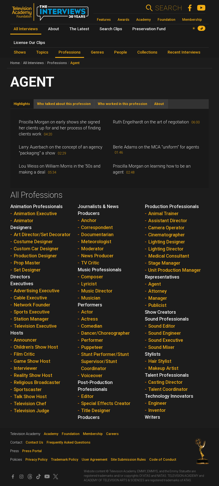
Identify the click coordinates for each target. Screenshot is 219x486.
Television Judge (31, 410)
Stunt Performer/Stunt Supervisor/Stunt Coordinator (105, 361)
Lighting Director (165, 249)
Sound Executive (165, 340)
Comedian (91, 326)
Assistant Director (167, 220)
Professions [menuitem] (70, 52)
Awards (123, 20)
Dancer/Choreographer (105, 333)
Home (15, 63)
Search (168, 8)
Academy (143, 20)
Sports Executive (32, 312)
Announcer (25, 340)
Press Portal (32, 451)
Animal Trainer (163, 213)
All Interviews (33, 63)
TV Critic (90, 263)
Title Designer (95, 410)
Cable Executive (30, 297)
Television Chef (30, 403)
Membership (192, 20)
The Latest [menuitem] (79, 29)
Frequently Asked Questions (68, 442)
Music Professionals (99, 269)
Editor (87, 396)
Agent (75, 63)
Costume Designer (33, 241)
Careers (112, 434)
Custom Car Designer (36, 248)
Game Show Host (32, 361)
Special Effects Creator (105, 403)
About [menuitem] (53, 29)
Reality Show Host (33, 375)
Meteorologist (96, 241)
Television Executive (35, 326)
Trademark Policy (64, 460)
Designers (21, 227)
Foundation (166, 20)
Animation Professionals (36, 206)
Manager (157, 298)
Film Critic (24, 354)
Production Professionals (172, 206)
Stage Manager (164, 263)
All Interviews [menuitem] (26, 29)
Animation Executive (35, 213)
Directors (20, 276)
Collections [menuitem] (147, 52)
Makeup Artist (163, 368)
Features (104, 20)
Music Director (96, 291)
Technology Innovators (169, 396)
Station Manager (31, 319)
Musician (90, 298)
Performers (90, 305)
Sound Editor (161, 326)
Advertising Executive (36, 290)
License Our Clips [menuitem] (29, 42)
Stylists (153, 354)
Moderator (92, 248)
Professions (57, 63)
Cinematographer (166, 234)
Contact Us (34, 442)
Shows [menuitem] (20, 52)
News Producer (97, 255)
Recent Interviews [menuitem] (184, 52)
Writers (152, 417)
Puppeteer (92, 347)
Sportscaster (28, 389)
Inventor (157, 410)
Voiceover (91, 375)
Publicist (157, 305)
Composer (92, 276)
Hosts (16, 333)
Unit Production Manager (174, 270)
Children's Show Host (36, 347)
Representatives (162, 277)
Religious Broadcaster (37, 382)
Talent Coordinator (168, 389)
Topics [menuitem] (42, 52)
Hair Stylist (159, 361)
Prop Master (27, 263)
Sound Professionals (167, 319)
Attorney (157, 291)
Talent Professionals (167, 375)
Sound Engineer (164, 333)
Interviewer (25, 368)
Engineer (157, 403)
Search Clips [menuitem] (110, 29)
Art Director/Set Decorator (42, 234)
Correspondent (97, 227)
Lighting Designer (166, 241)
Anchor (88, 220)
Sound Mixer (161, 347)
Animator (23, 220)
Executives (21, 283)
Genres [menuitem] (97, 52)
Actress (89, 319)
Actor (87, 312)
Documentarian (97, 234)
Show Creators (160, 312)
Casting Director (165, 382)
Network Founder (32, 305)
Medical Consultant (168, 256)
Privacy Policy (36, 460)
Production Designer (35, 255)
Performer (92, 340)
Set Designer (27, 270)
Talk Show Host (30, 396)
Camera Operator (166, 227)
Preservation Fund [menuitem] (149, 29)
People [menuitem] (120, 52)
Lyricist (89, 283)
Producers (89, 417)
